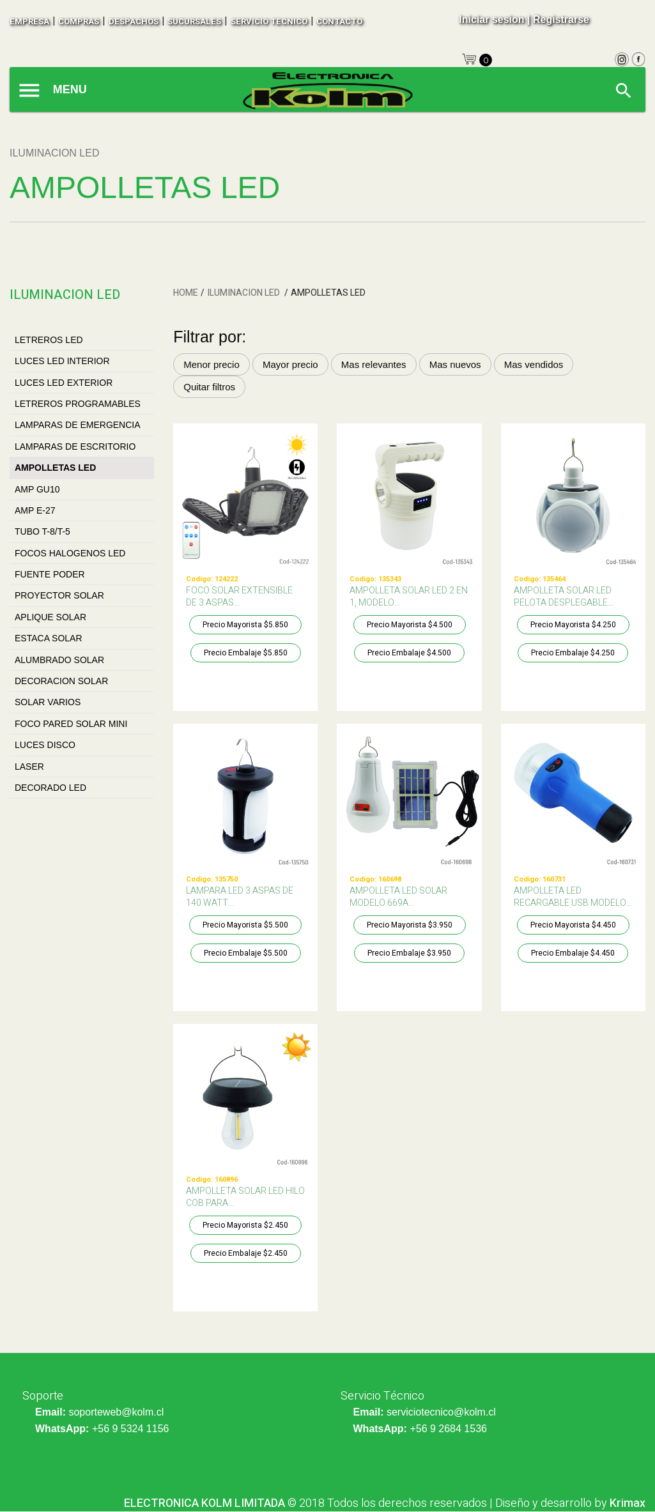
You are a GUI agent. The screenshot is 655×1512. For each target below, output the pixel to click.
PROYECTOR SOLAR (59, 595)
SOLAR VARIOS (48, 702)
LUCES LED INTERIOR (62, 361)
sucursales (194, 21)
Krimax (627, 1503)
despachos (133, 21)
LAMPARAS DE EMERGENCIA (78, 425)
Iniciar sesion (491, 19)
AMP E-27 (35, 510)
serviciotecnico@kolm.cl (441, 1412)
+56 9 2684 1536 (448, 1428)
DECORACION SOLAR (61, 681)
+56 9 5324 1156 (130, 1428)
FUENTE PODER (50, 574)
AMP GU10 (37, 489)
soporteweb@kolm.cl (116, 1412)
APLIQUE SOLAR (50, 617)
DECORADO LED (50, 788)
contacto (339, 21)
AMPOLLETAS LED (55, 467)
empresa (29, 21)
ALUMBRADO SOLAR (59, 660)
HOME (185, 293)
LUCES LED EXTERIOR (63, 383)
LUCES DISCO (45, 745)
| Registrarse (558, 19)
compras (78, 21)
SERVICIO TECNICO (269, 21)
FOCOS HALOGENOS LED (70, 553)
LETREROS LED (49, 340)
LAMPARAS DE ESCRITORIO (75, 446)
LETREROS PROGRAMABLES (78, 404)
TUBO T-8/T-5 (42, 531)
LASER (29, 766)
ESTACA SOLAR (48, 638)
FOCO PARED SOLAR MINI (71, 724)
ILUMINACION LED (244, 293)
